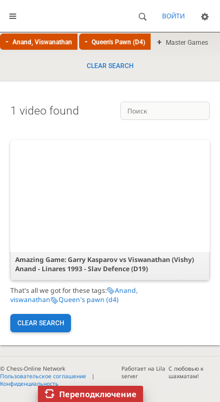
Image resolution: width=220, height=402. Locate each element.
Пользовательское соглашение (43, 376)
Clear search (110, 66)
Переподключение (98, 393)
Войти (173, 16)
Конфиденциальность (29, 383)
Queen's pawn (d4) (89, 299)
